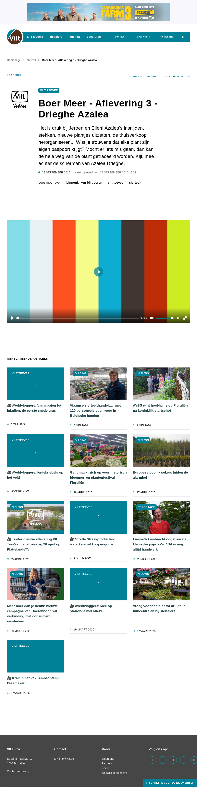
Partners (107, 763)
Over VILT (142, 36)
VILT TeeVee (115, 182)
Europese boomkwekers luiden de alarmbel (160, 475)
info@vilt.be (66, 758)
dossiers (56, 36)
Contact (119, 36)
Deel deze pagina (177, 76)
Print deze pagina (143, 76)
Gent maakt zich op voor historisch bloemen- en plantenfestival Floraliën (98, 478)
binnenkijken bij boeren (84, 182)
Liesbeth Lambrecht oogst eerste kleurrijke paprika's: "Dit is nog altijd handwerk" (159, 544)
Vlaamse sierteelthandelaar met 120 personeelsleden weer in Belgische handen (95, 411)
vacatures (94, 36)
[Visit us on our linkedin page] (162, 760)
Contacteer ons (18, 771)
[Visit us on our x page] (183, 760)
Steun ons (108, 758)
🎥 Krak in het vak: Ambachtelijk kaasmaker (33, 680)
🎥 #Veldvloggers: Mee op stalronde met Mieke (91, 608)
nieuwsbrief (167, 36)
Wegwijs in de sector (114, 772)
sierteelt (135, 182)
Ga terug (14, 75)
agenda (74, 36)
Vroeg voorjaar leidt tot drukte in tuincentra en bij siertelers (159, 608)
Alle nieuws (35, 36)
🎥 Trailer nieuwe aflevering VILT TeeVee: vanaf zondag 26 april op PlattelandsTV (33, 544)
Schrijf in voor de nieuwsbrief (171, 783)
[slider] (77, 318)
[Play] (12, 318)
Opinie (106, 768)
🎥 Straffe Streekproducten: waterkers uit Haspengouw (92, 541)
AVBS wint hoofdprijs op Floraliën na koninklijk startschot (160, 408)
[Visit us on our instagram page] (173, 760)
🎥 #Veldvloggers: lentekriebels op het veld (35, 475)
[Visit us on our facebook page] (152, 760)
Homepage (14, 60)
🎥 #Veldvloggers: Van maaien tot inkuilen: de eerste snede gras (34, 408)
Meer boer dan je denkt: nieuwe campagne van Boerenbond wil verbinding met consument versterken (32, 613)
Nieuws (32, 60)
